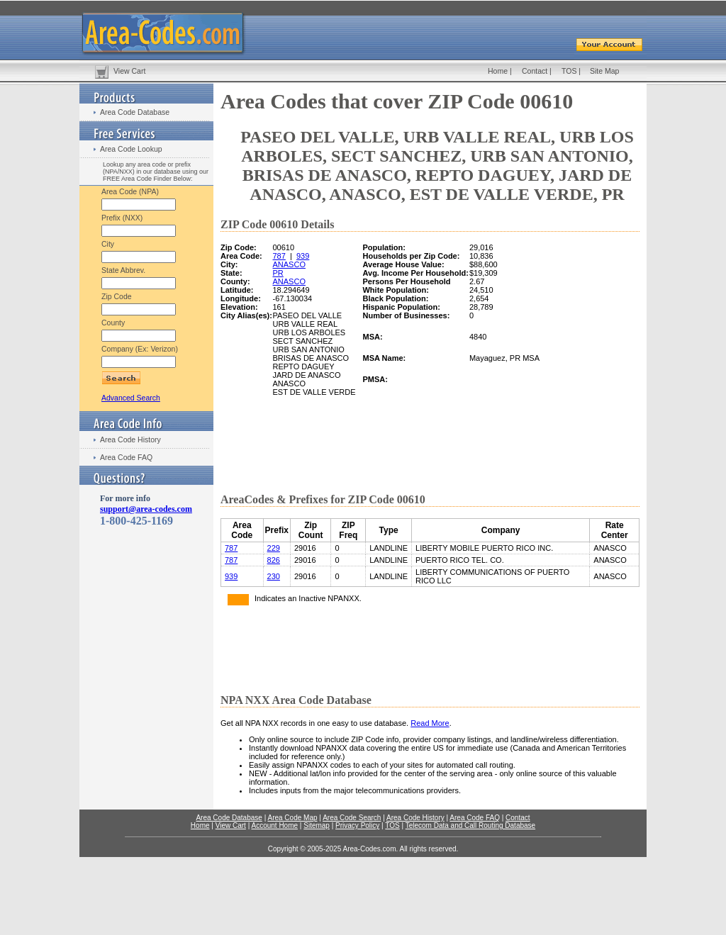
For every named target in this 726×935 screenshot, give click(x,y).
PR (278, 273)
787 (279, 256)
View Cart (129, 71)
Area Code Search (352, 818)
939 (302, 256)
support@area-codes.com (146, 509)
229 (273, 548)
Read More (430, 723)
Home (498, 71)
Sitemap (316, 825)
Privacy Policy (357, 825)
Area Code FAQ (126, 457)
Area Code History (130, 439)
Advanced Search (130, 397)
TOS (569, 71)
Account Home (274, 825)
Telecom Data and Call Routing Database (470, 825)
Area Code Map (292, 818)
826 (273, 560)
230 (273, 576)
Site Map (604, 71)
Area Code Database (134, 112)
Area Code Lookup (131, 149)
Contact (534, 71)
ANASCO (289, 264)
